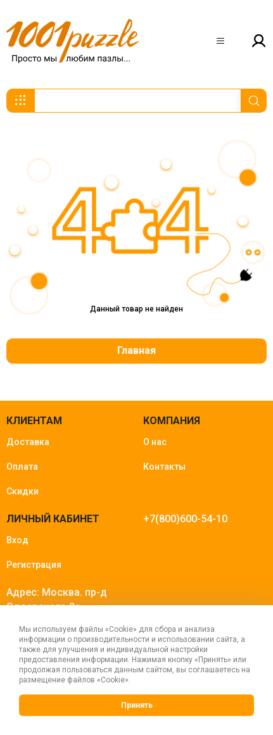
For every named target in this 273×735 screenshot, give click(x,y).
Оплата (22, 467)
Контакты (164, 467)
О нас (155, 442)
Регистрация (33, 565)
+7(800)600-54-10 (185, 519)
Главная (136, 350)
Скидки (22, 491)
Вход (17, 540)
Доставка (27, 442)
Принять (137, 705)
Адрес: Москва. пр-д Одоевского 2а (56, 599)
